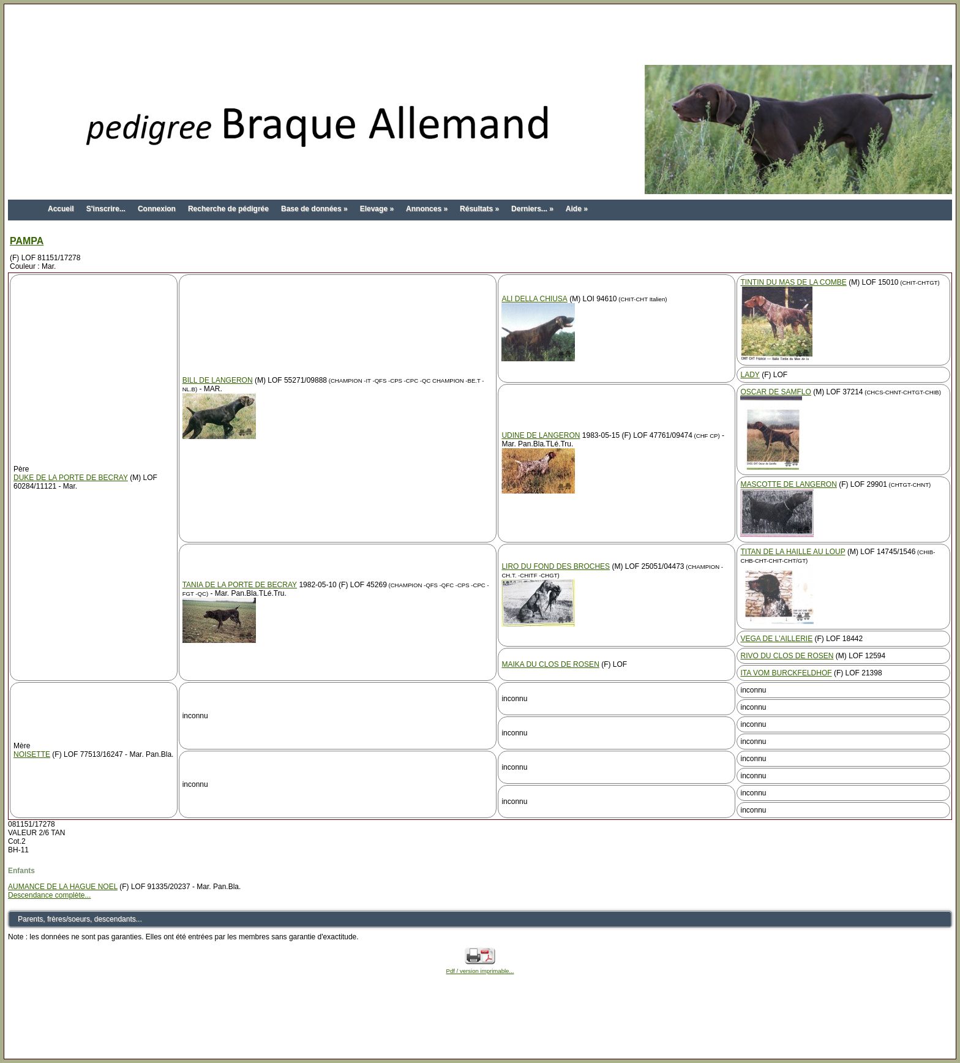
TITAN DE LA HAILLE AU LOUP (792, 551)
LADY (749, 374)
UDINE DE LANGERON (540, 435)
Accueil (61, 209)
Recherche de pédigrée (228, 209)
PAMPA (26, 241)
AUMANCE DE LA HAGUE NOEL (63, 886)
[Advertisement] (480, 35)
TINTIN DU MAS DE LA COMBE (793, 282)
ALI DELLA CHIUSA (534, 299)
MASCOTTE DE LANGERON (788, 484)
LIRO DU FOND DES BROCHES (555, 566)
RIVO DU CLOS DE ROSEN (786, 656)
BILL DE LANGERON (217, 380)
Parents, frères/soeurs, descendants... (80, 919)
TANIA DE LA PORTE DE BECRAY (239, 584)
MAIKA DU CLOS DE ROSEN (550, 664)
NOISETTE (31, 754)
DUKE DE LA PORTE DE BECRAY (70, 477)
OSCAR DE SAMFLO (775, 392)
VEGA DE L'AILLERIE (776, 638)
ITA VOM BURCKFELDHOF (785, 673)
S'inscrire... (106, 209)
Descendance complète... (49, 895)
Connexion (157, 209)
